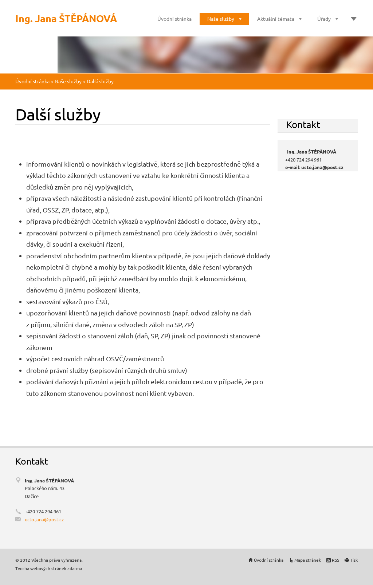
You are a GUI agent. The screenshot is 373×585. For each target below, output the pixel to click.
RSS (335, 560)
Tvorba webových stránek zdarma (48, 568)
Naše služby (220, 18)
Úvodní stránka (174, 18)
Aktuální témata (275, 18)
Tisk (354, 560)
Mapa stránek (307, 560)
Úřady (324, 18)
